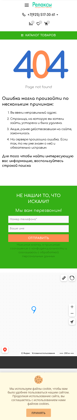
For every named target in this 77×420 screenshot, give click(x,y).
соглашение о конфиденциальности (37, 248)
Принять (39, 413)
